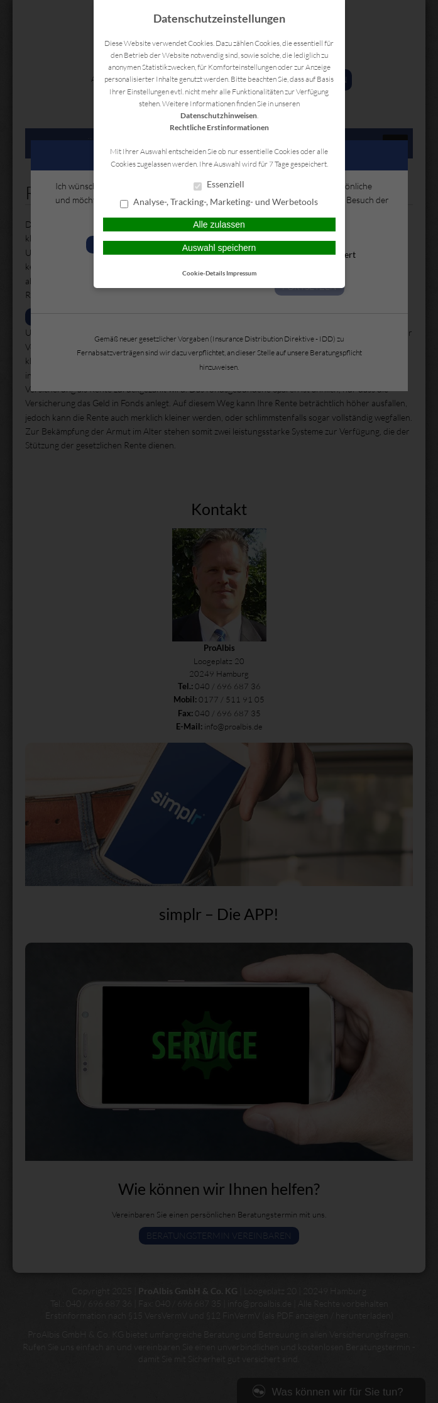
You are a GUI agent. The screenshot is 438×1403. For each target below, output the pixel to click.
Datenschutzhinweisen (218, 115)
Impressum (241, 273)
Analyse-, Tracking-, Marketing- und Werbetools (219, 202)
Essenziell (219, 185)
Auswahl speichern (219, 248)
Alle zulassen (219, 224)
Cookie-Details (203, 273)
